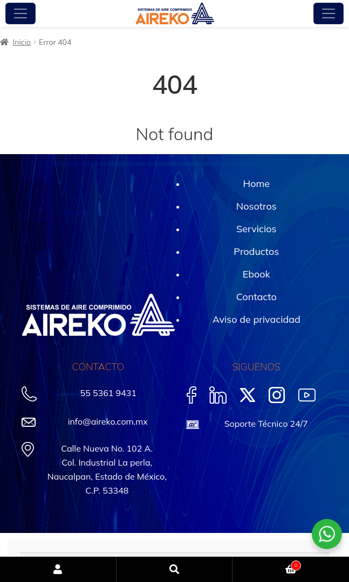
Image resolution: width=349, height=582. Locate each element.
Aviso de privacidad (256, 319)
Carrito (266, 564)
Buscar (175, 569)
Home (256, 183)
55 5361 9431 (108, 392)
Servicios (256, 229)
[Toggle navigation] (20, 13)
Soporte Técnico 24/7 (266, 423)
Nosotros (256, 206)
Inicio (22, 42)
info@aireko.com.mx (108, 421)
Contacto (256, 296)
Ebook (256, 274)
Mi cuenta (58, 569)
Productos (256, 251)
